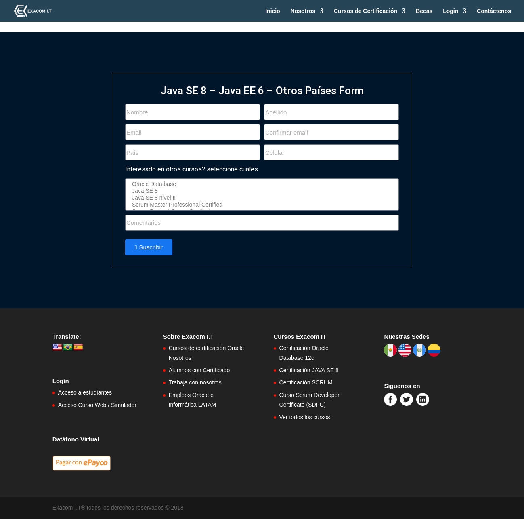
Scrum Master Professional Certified (260, 204)
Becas (424, 11)
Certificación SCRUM (306, 382)
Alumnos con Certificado (199, 370)
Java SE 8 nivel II (260, 197)
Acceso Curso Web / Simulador (97, 405)
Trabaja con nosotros (195, 382)
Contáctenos (494, 11)
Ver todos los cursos (304, 417)
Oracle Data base (260, 184)
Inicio (272, 11)
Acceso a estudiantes (85, 392)
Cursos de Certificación (365, 11)
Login (450, 11)
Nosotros (303, 11)
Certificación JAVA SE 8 (309, 370)
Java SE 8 (260, 191)
